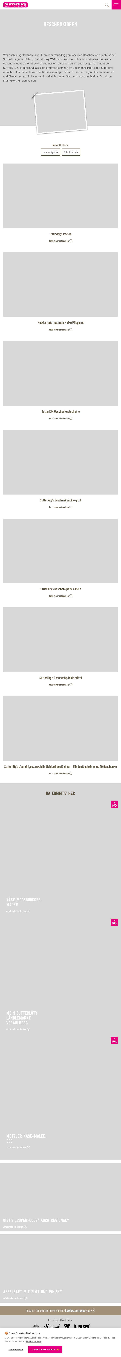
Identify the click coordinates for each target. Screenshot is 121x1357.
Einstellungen (16, 1349)
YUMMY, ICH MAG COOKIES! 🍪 (45, 1350)
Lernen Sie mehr (33, 1341)
